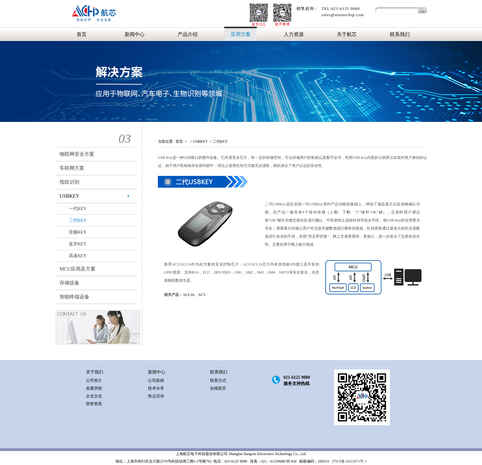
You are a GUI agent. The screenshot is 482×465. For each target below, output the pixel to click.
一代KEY (78, 208)
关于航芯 (347, 34)
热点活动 (156, 396)
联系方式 (218, 380)
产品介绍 (188, 34)
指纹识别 (69, 182)
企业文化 (94, 396)
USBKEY (69, 196)
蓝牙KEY (78, 244)
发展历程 (94, 388)
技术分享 (156, 388)
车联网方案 (72, 168)
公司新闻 (156, 380)
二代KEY (78, 220)
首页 (82, 34)
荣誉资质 (94, 403)
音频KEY (78, 232)
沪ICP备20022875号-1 (349, 461)
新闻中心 (135, 34)
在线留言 (218, 388)
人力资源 (294, 34)
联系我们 (400, 34)
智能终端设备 (74, 296)
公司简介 (94, 380)
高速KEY (78, 255)
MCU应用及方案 (78, 268)
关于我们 (94, 372)
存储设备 (69, 282)
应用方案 (241, 34)
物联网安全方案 (77, 154)
